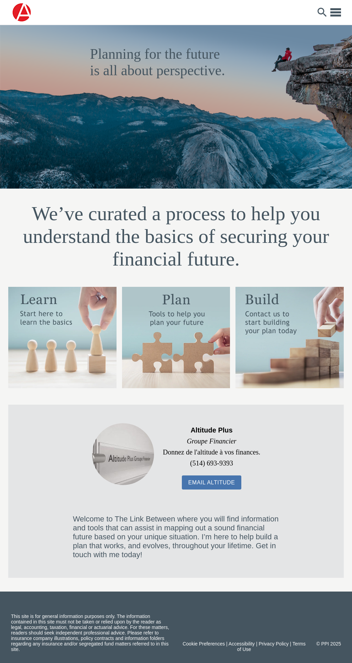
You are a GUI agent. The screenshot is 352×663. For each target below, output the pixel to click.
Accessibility (242, 644)
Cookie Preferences (204, 644)
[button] (211, 482)
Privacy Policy (274, 644)
